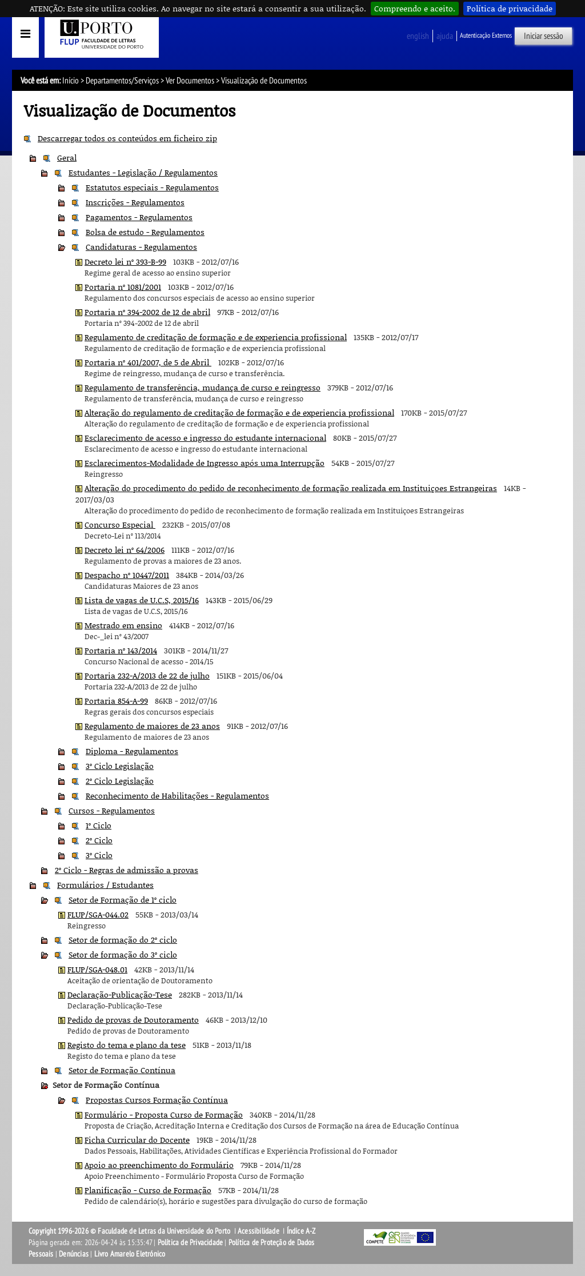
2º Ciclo (99, 840)
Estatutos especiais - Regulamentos (152, 187)
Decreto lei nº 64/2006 (125, 549)
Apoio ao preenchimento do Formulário (159, 1164)
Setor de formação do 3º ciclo (123, 954)
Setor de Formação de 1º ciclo (123, 899)
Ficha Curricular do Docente (137, 1139)
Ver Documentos (190, 80)
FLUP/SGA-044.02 (98, 914)
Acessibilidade (258, 1231)
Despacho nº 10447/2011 (127, 574)
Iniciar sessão (543, 36)
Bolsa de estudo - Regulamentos (145, 231)
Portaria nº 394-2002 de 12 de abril (147, 311)
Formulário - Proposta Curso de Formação (164, 1114)
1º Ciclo (98, 825)
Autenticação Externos (486, 35)
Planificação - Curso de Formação (148, 1190)
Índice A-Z (301, 1231)
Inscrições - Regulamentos (135, 202)
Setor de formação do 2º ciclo (123, 939)
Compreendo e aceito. (414, 8)
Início (70, 80)
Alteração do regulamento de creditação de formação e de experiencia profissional (239, 412)
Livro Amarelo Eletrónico (130, 1254)
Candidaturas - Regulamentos (141, 246)
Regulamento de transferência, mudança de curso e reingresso (202, 387)
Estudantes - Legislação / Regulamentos (143, 172)
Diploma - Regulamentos (132, 750)
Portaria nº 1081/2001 (123, 286)
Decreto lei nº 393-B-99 (125, 261)
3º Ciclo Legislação (120, 765)
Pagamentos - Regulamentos (139, 217)
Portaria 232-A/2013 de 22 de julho (147, 675)
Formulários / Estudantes (105, 884)
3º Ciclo (99, 855)
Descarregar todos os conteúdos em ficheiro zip (127, 138)
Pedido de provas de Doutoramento (133, 1019)
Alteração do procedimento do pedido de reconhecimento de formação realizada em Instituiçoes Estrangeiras (291, 488)
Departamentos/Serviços (122, 80)
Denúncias (74, 1254)
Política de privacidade (509, 8)
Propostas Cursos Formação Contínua (157, 1099)
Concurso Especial (120, 524)
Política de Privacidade (190, 1242)
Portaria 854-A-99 (116, 700)
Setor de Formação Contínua (122, 1069)
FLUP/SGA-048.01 (97, 969)
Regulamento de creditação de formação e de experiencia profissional (216, 337)
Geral (67, 157)
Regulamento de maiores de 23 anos (152, 725)
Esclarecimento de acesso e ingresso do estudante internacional (205, 437)
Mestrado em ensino (123, 625)
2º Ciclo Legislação (120, 780)
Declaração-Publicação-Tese (119, 994)
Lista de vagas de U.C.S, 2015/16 (142, 600)
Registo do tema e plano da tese (126, 1044)
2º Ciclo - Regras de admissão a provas (126, 869)
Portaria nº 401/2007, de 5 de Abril (148, 362)
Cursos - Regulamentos (112, 810)
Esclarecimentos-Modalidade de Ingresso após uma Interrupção (204, 462)
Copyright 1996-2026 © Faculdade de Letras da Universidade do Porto (130, 1231)
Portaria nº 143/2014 (121, 650)
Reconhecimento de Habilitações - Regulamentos (177, 795)
